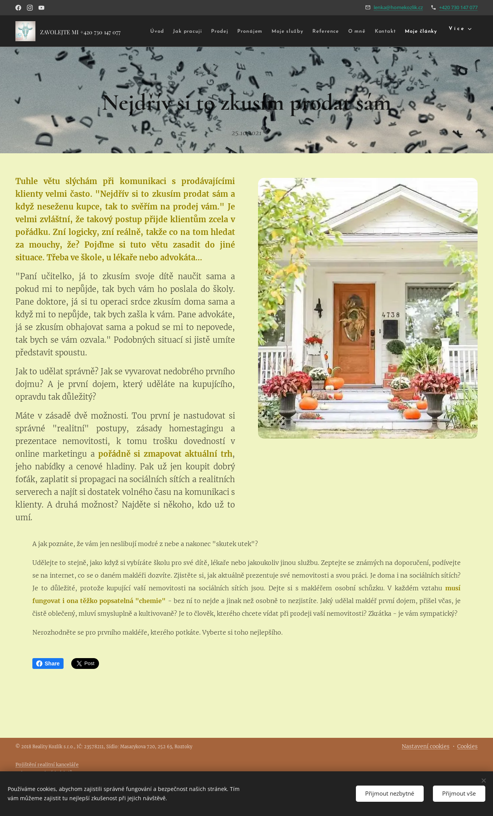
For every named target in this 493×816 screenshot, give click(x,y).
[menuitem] (172, 31)
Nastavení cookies (425, 746)
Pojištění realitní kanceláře (47, 764)
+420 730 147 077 (458, 7)
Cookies (467, 746)
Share (48, 663)
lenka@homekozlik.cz (398, 7)
